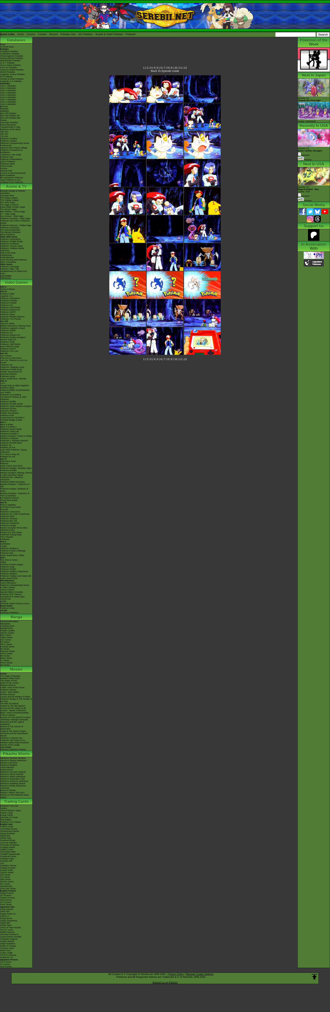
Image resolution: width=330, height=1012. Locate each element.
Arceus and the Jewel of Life (13, 708)
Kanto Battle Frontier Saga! (12, 207)
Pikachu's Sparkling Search (12, 783)
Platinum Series (7, 651)
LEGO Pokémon (7, 161)
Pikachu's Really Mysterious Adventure (13, 787)
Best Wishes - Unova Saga (12, 211)
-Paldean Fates (7, 859)
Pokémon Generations (10, 239)
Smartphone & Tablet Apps (12, 596)
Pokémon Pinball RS (9, 523)
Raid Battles (5, 820)
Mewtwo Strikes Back (10, 678)
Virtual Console (7, 590)
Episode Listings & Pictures (12, 191)
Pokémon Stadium (8, 574)
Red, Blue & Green (9, 560)
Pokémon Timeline (8, 138)
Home (20, 34)
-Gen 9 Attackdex (8, 104)
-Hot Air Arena (6, 930)
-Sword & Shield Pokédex (12, 70)
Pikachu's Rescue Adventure (13, 760)
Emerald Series (7, 647)
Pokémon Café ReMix (10, 307)
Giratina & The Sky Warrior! (12, 706)
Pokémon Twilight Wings (11, 241)
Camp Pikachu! (7, 767)
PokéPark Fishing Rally (11, 535)
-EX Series (5, 884)
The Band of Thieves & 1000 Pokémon (13, 398)
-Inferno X (4, 916)
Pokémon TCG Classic (10, 822)
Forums (31, 34)
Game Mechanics (8, 125)
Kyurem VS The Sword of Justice (15, 717)
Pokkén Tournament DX (11, 372)
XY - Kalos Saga (7, 214)
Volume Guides (7, 633)
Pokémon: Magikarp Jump (12, 367)
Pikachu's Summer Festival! (13, 772)
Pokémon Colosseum (10, 512)
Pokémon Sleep (7, 314)
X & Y (3, 383)
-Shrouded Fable (8, 852)
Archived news (7, 47)
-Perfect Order (6, 826)
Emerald (4, 509)
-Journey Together (8, 842)
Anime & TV (16, 186)
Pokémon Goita (7, 608)
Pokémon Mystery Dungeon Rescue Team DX (13, 338)
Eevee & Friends (8, 790)
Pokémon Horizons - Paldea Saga (15, 225)
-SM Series (5, 875)
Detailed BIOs (6, 628)
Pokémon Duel (7, 415)
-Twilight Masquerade (10, 854)
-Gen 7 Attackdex (8, 99)
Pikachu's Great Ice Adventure (14, 781)
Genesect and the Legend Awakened (12, 723)
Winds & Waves (7, 289)
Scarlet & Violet (7, 294)
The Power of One (8, 680)
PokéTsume (5, 278)
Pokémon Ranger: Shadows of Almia (14, 490)
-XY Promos (5, 902)
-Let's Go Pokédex (8, 67)
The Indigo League (8, 198)
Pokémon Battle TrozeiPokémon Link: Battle (15, 391)
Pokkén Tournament (9, 413)
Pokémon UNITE (8, 312)
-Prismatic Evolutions (9, 845)
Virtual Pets (5, 599)
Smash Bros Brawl (8, 500)
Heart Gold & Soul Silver (11, 466)
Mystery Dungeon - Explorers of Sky (14, 485)
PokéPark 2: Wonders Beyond (14, 440)
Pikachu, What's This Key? (12, 792)
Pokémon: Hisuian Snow (11, 246)
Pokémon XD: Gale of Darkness (15, 514)
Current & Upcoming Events (13, 173)
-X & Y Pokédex (7, 63)
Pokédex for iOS (7, 457)
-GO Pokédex (6, 76)
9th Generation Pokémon (11, 177)
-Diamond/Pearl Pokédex (11, 58)
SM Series (5, 665)
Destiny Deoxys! (7, 694)
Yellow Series (6, 637)
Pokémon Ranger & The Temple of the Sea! (16, 700)
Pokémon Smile (7, 342)
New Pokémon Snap (9, 346)
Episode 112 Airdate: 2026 (308, 189)
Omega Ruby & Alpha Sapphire (14, 385)
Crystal (3, 546)
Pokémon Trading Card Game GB (15, 576)
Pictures (305, 160)
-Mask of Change (8, 946)
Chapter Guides (7, 630)
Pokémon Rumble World (11, 404)
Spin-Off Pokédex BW (10, 118)
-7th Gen (4, 136)
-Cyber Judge (6, 953)
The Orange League (9, 200)
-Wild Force (5, 950)
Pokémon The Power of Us (12, 740)
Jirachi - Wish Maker (9, 692)
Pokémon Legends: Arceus (12, 328)
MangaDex (5, 624)
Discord (53, 34)
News (3, 44)
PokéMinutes (6, 255)
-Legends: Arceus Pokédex (12, 74)
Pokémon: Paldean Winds (12, 248)
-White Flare (5, 838)
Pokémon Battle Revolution (12, 482)
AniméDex (5, 193)
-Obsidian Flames (8, 865)
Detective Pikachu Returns (12, 317)
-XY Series (5, 877)
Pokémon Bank (7, 388)
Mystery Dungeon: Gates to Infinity (16, 436)
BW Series (5, 656)
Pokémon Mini (6, 553)
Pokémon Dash (7, 516)
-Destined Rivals (7, 840)
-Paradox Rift (6, 861)
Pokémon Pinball (8, 569)
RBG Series (5, 635)
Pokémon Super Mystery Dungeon (16, 406)
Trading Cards (16, 801)
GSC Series (5, 640)
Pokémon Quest (7, 376)
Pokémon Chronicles (9, 227)
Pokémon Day (6, 157)
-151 (2, 863)
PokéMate (5, 539)
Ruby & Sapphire (8, 505)
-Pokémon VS (6, 957)
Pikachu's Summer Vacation (13, 758)
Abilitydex (4, 111)
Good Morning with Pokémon (13, 260)
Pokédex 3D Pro (7, 447)
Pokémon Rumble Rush (11, 369)
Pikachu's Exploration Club (12, 779)
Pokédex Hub (68, 34)
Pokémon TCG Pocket (10, 319)
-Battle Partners (7, 932)
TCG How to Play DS (10, 454)
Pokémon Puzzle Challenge (13, 551)
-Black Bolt (5, 836)
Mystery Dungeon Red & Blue (14, 528)
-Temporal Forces (8, 856)
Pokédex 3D (5, 445)
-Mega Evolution (7, 833)
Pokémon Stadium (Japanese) (14, 571)
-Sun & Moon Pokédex (10, 65)
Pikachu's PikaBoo (8, 765)
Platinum (4, 463)
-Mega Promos (7, 893)
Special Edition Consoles (11, 592)
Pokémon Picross (8, 408)
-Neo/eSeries (6, 886)
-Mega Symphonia (8, 921)
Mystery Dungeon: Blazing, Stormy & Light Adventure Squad (16, 474)
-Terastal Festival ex (9, 934)
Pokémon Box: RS (8, 521)
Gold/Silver (5, 544)
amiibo (3, 601)
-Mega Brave (6, 918)
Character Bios (7, 195)
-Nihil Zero (5, 911)
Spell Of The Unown (9, 683)
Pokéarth (131, 34)
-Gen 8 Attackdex (8, 102)
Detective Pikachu (8, 374)
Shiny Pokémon (7, 234)
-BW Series (5, 879)
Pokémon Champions (10, 298)
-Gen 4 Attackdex (8, 93)
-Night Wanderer (7, 943)
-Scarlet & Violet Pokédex (12, 79)
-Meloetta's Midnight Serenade (14, 719)
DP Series (4, 649)
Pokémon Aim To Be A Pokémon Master (15, 222)
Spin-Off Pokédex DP (10, 116)
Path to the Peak (8, 253)
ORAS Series (6, 663)
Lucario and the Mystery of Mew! (15, 697)
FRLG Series (6, 644)
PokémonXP (6, 145)
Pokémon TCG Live (9, 351)
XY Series (4, 660)
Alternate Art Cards (9, 817)
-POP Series (6, 904)
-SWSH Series (7, 872)
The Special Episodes (10, 230)
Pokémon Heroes (8, 690)
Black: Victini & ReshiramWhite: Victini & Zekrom (14, 714)
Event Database (7, 175)
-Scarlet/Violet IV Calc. (10, 127)
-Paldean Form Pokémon (11, 182)
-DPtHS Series (7, 882)
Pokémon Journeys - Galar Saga (15, 218)
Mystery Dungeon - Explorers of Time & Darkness (14, 494)
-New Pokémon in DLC (10, 180)
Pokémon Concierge (9, 267)
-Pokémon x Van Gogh (10, 155)
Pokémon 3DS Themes (11, 594)
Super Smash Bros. (9, 578)
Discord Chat (6, 171)
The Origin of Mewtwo (10, 676)
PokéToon (4, 250)
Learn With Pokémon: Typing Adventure (13, 451)
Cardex (3, 120)
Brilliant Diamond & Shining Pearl (15, 326)
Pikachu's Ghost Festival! (11, 774)
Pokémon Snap (7, 567)
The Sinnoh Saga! (8, 209)
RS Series (5, 642)
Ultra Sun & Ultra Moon (11, 358)
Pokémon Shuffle (8, 401)
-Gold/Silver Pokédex (10, 54)
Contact (42, 34)
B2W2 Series (6, 658)
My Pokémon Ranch (9, 498)
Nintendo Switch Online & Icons (14, 603)
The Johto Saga (7, 202)
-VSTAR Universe (8, 955)
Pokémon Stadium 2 (9, 548)
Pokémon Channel (8, 518)
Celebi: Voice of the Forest (12, 687)
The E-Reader (6, 537)
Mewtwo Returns (8, 685)
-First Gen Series (8, 888)
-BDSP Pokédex (7, 72)
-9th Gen (4, 132)
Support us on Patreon (165, 982)
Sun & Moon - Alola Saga (11, 216)
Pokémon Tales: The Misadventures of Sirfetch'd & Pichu (13, 271)
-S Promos (5, 964)
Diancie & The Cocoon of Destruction (11, 727)
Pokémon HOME (8, 330)
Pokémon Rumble (8, 470)
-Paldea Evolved (7, 868)
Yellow (3, 562)
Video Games (16, 282)
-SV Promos (5, 895)
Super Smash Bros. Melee (12, 555)
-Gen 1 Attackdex (8, 86)
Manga (16, 617)
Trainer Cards (6, 813)
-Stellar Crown (6, 849)
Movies (16, 669)
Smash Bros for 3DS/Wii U (12, 418)
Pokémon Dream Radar (11, 429)
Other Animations (8, 262)
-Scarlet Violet (6, 870)
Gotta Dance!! (6, 770)
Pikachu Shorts (16, 754)
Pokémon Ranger (8, 525)
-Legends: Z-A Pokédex (11, 81)
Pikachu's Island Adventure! (12, 776)
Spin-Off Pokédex (8, 113)
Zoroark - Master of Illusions (13, 710)
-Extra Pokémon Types (10, 810)
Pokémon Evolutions (9, 244)
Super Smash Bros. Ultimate (13, 378)
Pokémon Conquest (9, 438)
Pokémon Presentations (11, 159)
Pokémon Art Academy (10, 395)
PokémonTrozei (7, 530)
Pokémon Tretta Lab (9, 431)
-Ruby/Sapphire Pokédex (11, 56)
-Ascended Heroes (8, 829)
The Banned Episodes (10, 232)
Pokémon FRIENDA (9, 613)
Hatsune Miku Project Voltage (13, 148)
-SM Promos (6, 900)
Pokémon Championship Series (14, 143)
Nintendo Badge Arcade (11, 420)
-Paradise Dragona (9, 939)
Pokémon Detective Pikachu (13, 749)
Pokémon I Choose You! (11, 738)
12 (185, 67)
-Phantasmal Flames (9, 831)
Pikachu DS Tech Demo (11, 532)
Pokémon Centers (8, 141)
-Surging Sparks (7, 847)
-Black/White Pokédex (10, 60)
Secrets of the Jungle (10, 745)
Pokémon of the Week (10, 129)
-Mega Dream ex (8, 914)
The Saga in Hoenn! (9, 205)
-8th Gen (4, 134)
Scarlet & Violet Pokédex (109, 34)
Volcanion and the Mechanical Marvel (14, 734)
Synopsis (304, 196)
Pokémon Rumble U (9, 434)
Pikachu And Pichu (8, 763)
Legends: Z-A (6, 296)
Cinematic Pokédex (9, 122)
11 (180, 67)
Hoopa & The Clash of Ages (13, 731)
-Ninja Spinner (6, 909)
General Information (9, 621)
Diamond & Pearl (8, 461)
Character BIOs (7, 626)
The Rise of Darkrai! (9, 703)
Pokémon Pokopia (8, 300)
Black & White (6, 424)
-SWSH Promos (7, 898)
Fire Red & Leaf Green (10, 507)
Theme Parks (6, 166)
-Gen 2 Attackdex (8, 88)
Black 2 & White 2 (8, 427)
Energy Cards (6, 815)
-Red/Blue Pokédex (9, 51)
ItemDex (4, 106)
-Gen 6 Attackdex (8, 97)
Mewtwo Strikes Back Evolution (14, 742)
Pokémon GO (6, 305)
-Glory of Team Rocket (10, 927)
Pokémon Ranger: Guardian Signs (16, 468)
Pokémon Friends (8, 303)
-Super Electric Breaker (11, 937)
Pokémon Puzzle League (11, 564)
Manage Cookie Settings (200, 974)
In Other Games (7, 587)
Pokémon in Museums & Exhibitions (11, 151)
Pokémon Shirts (7, 164)
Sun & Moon (6, 356)
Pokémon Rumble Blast (11, 443)
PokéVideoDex (7, 257)
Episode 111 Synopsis (310, 151)
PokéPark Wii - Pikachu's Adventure (11, 478)
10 (175, 67)
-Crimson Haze (7, 948)
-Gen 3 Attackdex (8, 90)
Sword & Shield (7, 323)
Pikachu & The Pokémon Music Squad (14, 796)
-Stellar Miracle (7, 941)
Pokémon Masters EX (10, 310)
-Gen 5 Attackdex (8, 95)
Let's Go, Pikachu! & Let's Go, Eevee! (14, 361)
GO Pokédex (85, 34)
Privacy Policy (176, 974)
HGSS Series (6, 653)
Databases (16, 40)
